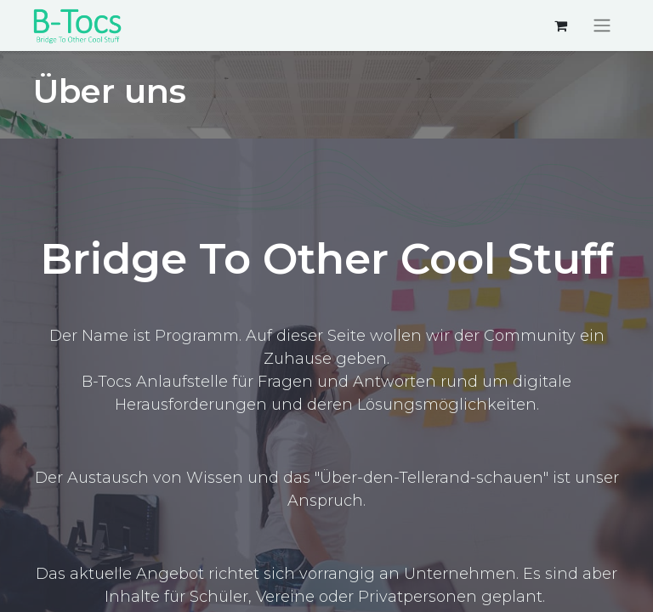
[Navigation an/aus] (602, 26)
